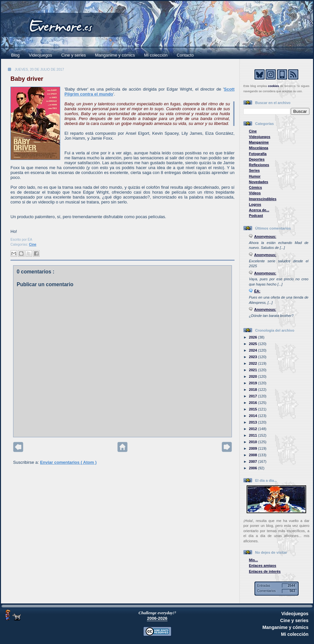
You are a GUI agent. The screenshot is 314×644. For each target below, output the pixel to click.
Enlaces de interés (265, 571)
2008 (253, 455)
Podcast (256, 216)
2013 (253, 422)
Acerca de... (259, 210)
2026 (253, 337)
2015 (253, 409)
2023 (253, 357)
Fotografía (258, 154)
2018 (253, 390)
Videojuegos (40, 55)
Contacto (185, 55)
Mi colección (156, 55)
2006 (253, 468)
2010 (253, 442)
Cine (33, 244)
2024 (253, 350)
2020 (253, 376)
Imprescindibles (262, 199)
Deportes (257, 159)
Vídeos (255, 193)
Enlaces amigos (262, 565)
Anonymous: (265, 236)
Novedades (258, 182)
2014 (253, 416)
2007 (253, 461)
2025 (253, 344)
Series (254, 170)
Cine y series (73, 55)
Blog (15, 55)
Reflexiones (259, 165)
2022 (253, 363)
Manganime (259, 142)
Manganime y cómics (115, 55)
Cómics (255, 187)
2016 (253, 403)
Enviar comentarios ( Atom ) (68, 462)
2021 (253, 370)
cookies (273, 86)
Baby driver (26, 79)
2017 (253, 396)
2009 (253, 448)
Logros (255, 204)
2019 (253, 383)
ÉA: (257, 291)
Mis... (253, 560)
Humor (255, 176)
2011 (253, 435)
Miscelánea (258, 148)
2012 (253, 429)
